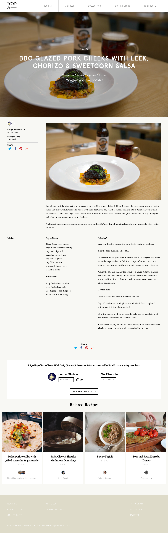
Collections (94, 6)
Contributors (122, 6)
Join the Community (84, 391)
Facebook (136, 509)
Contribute (150, 6)
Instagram (136, 503)
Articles (69, 6)
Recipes (48, 6)
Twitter (135, 515)
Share (10, 145)
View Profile (66, 380)
